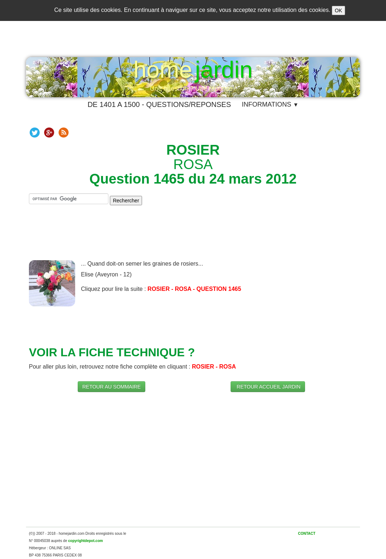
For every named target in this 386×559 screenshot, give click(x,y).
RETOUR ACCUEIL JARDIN (267, 387)
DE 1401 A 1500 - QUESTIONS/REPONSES (159, 104)
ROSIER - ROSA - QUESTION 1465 (194, 289)
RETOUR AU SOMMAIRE (111, 387)
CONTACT (306, 534)
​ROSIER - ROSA (214, 367)
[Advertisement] (193, 238)
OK (338, 10)
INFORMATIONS (270, 104)
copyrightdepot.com (85, 541)
